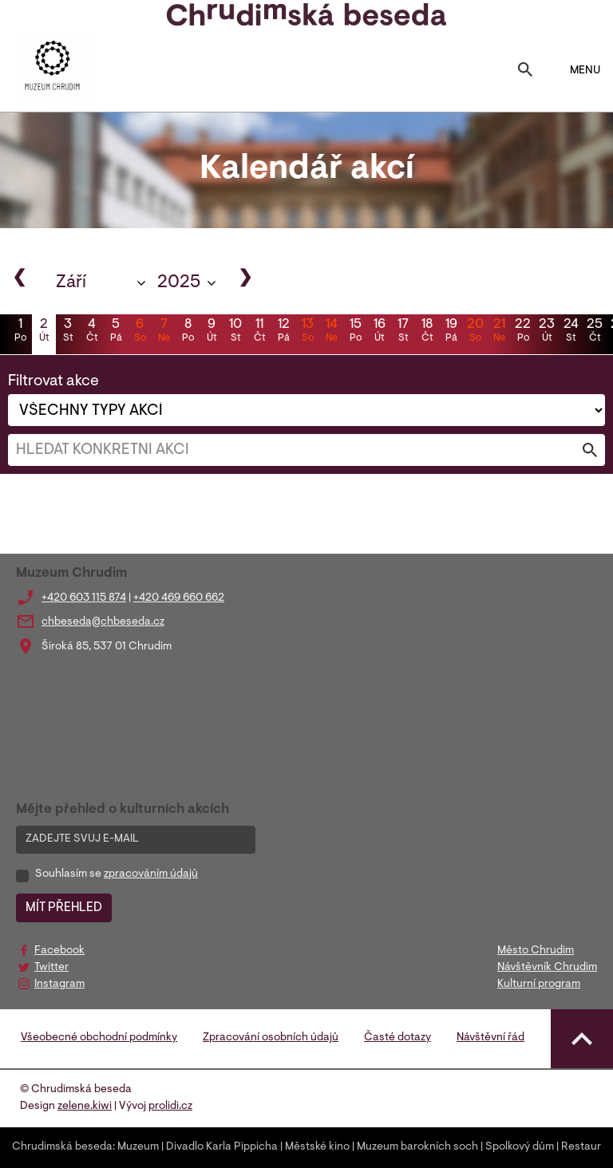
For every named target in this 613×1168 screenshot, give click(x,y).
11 (259, 331)
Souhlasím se (116, 874)
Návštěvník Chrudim (547, 967)
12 (283, 331)
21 (499, 331)
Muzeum (138, 1147)
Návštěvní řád (490, 1038)
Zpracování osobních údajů (270, 1038)
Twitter (51, 967)
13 (307, 331)
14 (331, 331)
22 (523, 331)
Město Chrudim (535, 951)
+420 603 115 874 (84, 598)
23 (547, 331)
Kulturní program (538, 984)
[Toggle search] (525, 71)
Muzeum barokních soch (417, 1147)
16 (379, 331)
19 (451, 331)
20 (475, 331)
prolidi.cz (170, 1106)
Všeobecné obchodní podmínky (99, 1038)
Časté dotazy (397, 1038)
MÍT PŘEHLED (64, 908)
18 (427, 331)
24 (571, 331)
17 (403, 331)
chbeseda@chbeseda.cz (103, 622)
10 (235, 331)
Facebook (59, 951)
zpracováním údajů (151, 874)
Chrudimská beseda (62, 1147)
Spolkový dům (519, 1147)
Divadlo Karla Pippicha (222, 1147)
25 (595, 331)
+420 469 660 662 (178, 598)
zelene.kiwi (84, 1106)
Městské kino (317, 1147)
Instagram (59, 984)
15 (355, 331)
